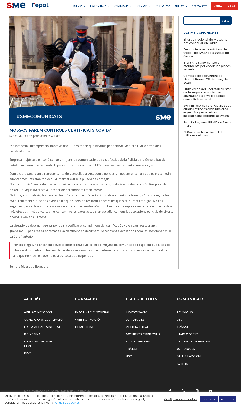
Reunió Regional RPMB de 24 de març (207, 124)
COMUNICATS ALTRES (47, 137)
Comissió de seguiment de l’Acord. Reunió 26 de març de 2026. (205, 80)
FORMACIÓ (142, 6)
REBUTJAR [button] (227, 399)
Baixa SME (32, 335)
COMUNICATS (121, 6)
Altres (182, 364)
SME (15, 137)
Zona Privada (224, 6)
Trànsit (132, 350)
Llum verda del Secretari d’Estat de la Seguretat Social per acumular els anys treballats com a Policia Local (207, 95)
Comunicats (85, 328)
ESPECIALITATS (98, 6)
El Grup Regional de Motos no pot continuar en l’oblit (205, 42)
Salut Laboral (138, 342)
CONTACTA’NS (163, 6)
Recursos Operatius (143, 335)
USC (129, 357)
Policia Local (137, 328)
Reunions (185, 313)
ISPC (27, 354)
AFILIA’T (179, 6)
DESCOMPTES (200, 6)
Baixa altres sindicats (43, 328)
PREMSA (77, 6)
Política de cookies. (67, 402)
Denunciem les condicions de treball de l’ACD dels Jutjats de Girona (206, 53)
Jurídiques (135, 320)
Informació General (92, 313)
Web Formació (87, 320)
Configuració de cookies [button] (180, 399)
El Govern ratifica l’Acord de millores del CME (203, 134)
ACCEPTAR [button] (209, 399)
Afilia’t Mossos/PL (39, 313)
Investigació (136, 313)
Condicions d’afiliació (43, 320)
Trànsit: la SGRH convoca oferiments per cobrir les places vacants (207, 67)
